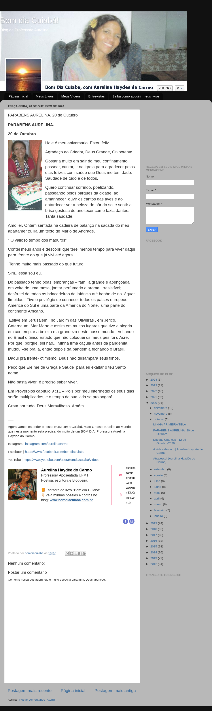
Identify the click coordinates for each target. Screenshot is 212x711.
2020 (154, 402)
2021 (154, 397)
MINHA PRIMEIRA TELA (169, 424)
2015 (154, 546)
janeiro (159, 516)
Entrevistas (96, 96)
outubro (159, 419)
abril (157, 498)
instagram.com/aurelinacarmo (46, 444)
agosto (159, 475)
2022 (154, 391)
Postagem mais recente (29, 690)
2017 (154, 535)
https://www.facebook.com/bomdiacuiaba (54, 452)
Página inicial (18, 96)
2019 (154, 523)
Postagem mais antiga (115, 690)
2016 (154, 540)
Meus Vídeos (71, 96)
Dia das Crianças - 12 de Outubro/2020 (169, 441)
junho (158, 486)
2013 (154, 558)
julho (157, 481)
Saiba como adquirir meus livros (135, 96)
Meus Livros (45, 96)
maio (157, 492)
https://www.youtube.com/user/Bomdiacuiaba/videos (61, 459)
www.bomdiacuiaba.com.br (71, 500)
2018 (154, 529)
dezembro (161, 408)
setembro (160, 469)
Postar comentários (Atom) (37, 699)
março (158, 504)
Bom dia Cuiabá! (29, 20)
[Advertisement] (175, 130)
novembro (161, 413)
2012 (154, 564)
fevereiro (160, 510)
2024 (154, 379)
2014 (154, 552)
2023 (154, 385)
